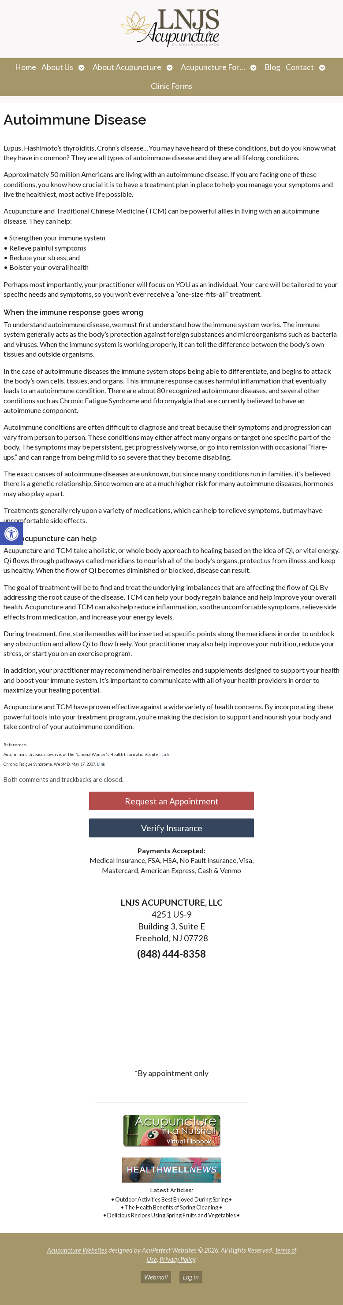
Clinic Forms (171, 86)
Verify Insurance (171, 828)
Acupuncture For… (213, 67)
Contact (300, 67)
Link (165, 754)
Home (25, 67)
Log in (191, 1277)
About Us (57, 67)
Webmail (156, 1277)
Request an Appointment (172, 801)
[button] (11, 533)
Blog (272, 67)
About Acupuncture (127, 67)
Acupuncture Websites (77, 1250)
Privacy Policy (177, 1259)
